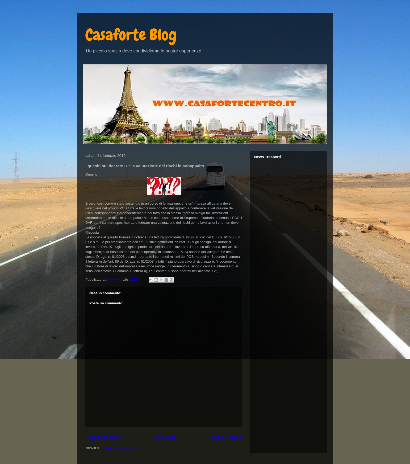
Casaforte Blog (131, 34)
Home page (163, 437)
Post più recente (102, 437)
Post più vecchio (224, 437)
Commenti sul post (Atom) (121, 448)
